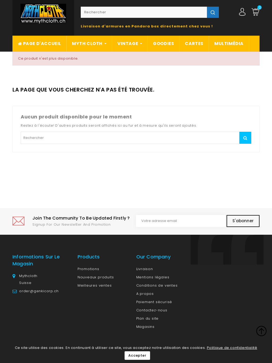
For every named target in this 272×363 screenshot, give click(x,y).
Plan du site (147, 318)
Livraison (144, 268)
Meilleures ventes (95, 285)
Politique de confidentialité (232, 347)
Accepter (137, 355)
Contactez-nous (151, 310)
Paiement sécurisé (154, 301)
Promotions (88, 268)
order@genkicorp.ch (38, 291)
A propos (145, 293)
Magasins (145, 326)
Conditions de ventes (157, 285)
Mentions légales (152, 277)
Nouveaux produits (96, 277)
